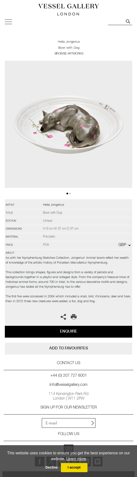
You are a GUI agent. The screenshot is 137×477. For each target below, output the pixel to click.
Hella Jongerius (69, 42)
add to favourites (68, 348)
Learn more (76, 459)
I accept (74, 467)
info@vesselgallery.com (68, 385)
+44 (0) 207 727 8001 (68, 376)
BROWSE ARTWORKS (69, 53)
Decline (51, 467)
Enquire (68, 331)
